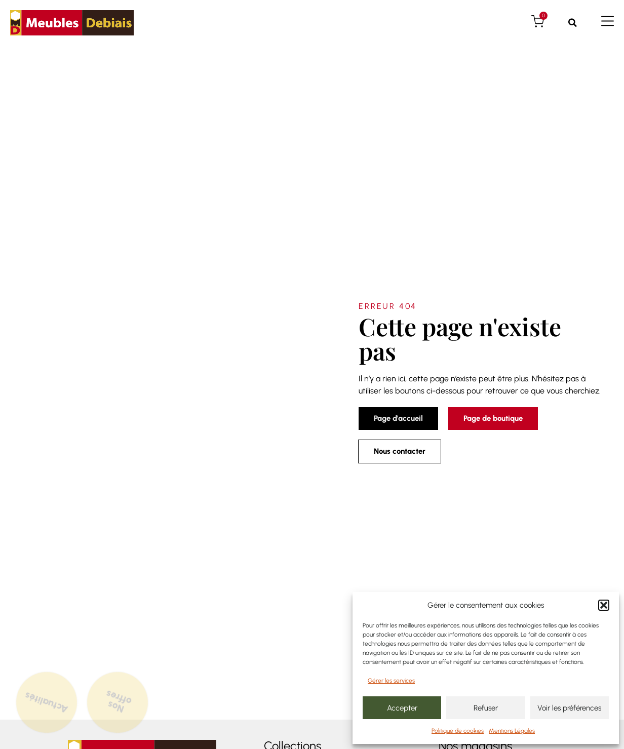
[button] (604, 605)
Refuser (486, 708)
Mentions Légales (512, 730)
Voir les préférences (569, 708)
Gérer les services (391, 680)
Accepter (402, 708)
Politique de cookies (458, 730)
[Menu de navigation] (607, 21)
